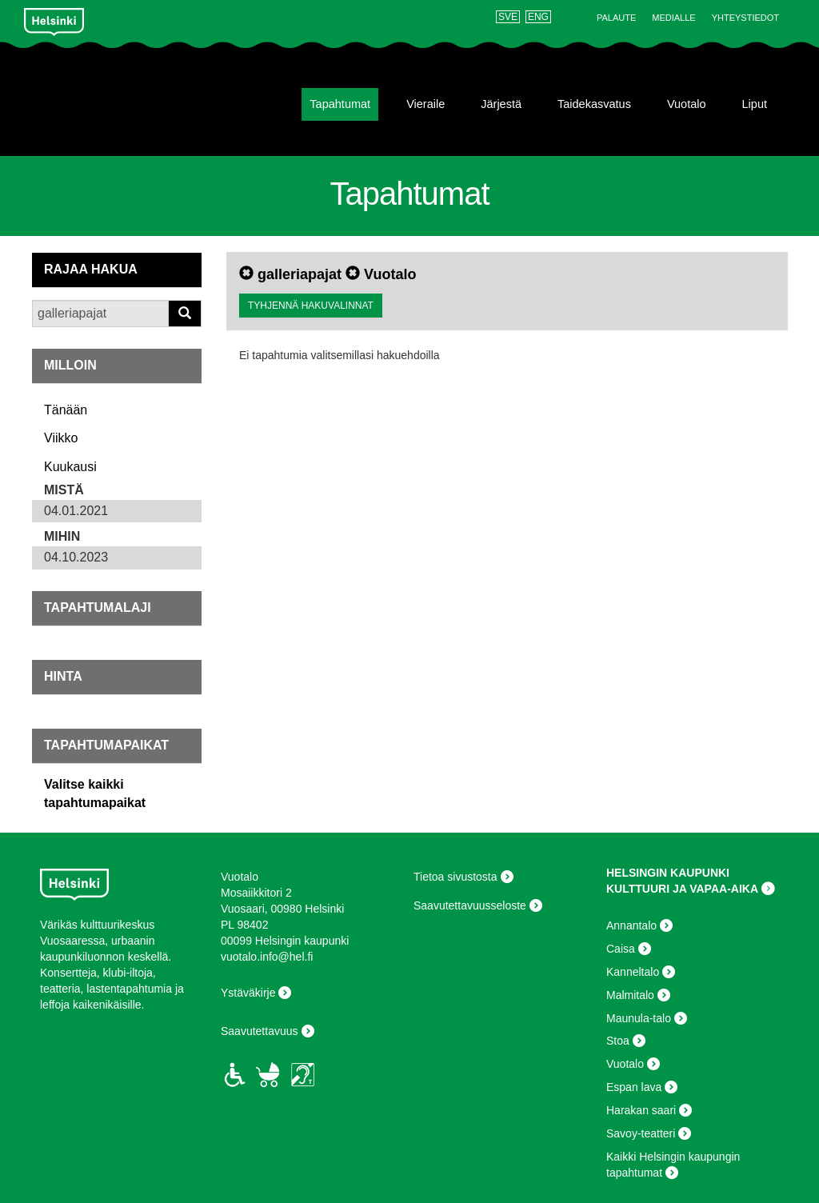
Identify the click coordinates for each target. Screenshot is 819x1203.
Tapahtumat (340, 104)
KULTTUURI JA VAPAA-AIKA (682, 888)
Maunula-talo (638, 1018)
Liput (754, 104)
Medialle (673, 17)
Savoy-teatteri (640, 1133)
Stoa (617, 1040)
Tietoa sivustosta (455, 876)
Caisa (620, 948)
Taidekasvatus (594, 104)
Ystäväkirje (248, 992)
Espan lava (633, 1087)
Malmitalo (630, 995)
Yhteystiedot (745, 17)
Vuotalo (686, 104)
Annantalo (631, 925)
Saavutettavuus (259, 1031)
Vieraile (425, 104)
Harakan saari (641, 1110)
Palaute (616, 17)
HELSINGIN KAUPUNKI (667, 872)
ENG (538, 16)
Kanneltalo (632, 971)
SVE (507, 16)
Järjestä (501, 104)
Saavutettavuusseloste (469, 905)
